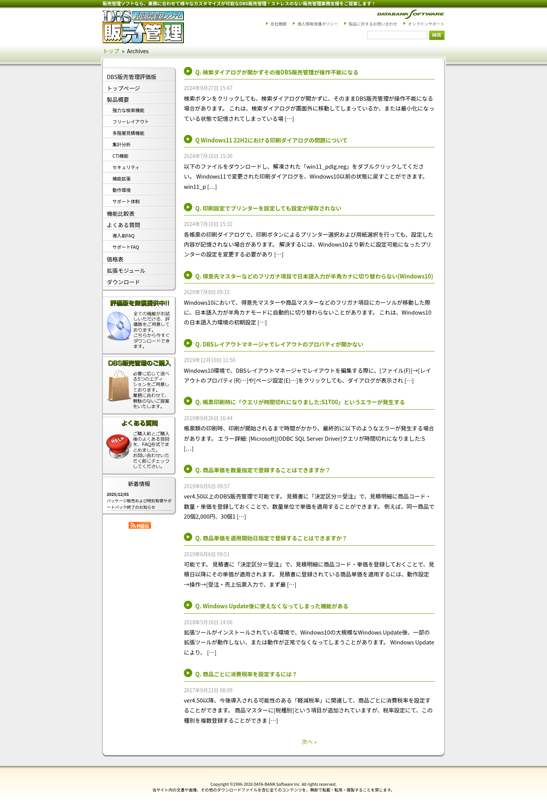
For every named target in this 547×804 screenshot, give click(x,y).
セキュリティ (125, 167)
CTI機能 (120, 155)
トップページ (123, 88)
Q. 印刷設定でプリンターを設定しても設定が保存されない (268, 208)
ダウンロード (123, 282)
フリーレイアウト (130, 121)
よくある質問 (123, 225)
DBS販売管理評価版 (132, 77)
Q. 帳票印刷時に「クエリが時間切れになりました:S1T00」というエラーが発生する (300, 402)
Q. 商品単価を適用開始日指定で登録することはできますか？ (271, 538)
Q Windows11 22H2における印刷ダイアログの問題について (271, 140)
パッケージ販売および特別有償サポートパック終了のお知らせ (139, 504)
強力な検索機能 (128, 110)
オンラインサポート (426, 24)
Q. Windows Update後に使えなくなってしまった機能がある (271, 606)
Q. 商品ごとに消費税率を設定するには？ (246, 674)
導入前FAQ (123, 235)
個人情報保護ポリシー (317, 24)
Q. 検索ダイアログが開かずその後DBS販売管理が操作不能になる (277, 72)
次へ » (309, 741)
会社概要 (278, 24)
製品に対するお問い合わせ (373, 24)
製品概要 (118, 99)
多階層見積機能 (128, 133)
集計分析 (121, 144)
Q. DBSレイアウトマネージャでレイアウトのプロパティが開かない (279, 344)
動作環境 (121, 190)
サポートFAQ (125, 247)
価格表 (115, 259)
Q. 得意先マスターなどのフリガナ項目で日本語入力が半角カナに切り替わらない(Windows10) (314, 276)
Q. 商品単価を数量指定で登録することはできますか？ (262, 470)
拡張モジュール (126, 270)
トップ (111, 51)
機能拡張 (121, 178)
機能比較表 (120, 213)
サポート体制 (126, 201)
